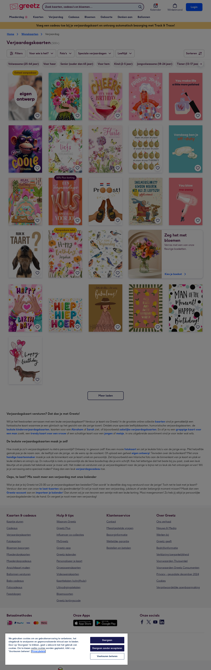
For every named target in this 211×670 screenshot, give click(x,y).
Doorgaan (107, 640)
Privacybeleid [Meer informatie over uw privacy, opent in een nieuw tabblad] (38, 651)
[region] (66, 649)
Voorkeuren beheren (107, 656)
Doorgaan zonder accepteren (107, 648)
